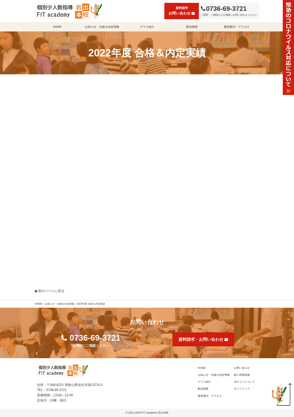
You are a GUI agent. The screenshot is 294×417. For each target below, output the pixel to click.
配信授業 (192, 26)
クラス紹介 (147, 26)
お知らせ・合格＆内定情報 (102, 26)
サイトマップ (242, 388)
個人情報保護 (242, 374)
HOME (57, 26)
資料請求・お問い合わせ (203, 339)
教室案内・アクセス (237, 26)
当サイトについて (244, 381)
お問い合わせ (181, 10)
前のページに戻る (49, 291)
